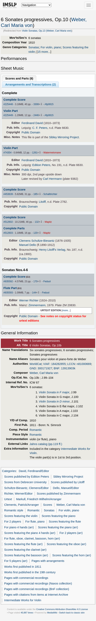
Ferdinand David (32, 123)
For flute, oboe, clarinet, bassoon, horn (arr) (32, 538)
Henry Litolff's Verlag (52, 249)
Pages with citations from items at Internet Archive (36, 594)
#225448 (8, 104)
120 (35, 233)
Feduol (47, 281)
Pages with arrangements (48, 560)
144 (34, 292)
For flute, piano (35, 521)
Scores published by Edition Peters (26, 476)
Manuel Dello (27, 244)
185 (35, 194)
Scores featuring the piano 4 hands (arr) (29, 533)
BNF (56, 368)
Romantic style (13, 510)
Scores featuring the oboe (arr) (66, 544)
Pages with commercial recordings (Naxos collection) (38, 583)
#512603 (8, 233)
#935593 (8, 292)
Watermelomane (52, 152)
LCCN (71, 364)
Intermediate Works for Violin (22, 600)
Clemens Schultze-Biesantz (37, 240)
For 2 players (12, 521)
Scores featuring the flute (65, 521)
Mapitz (48, 222)
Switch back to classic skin (72, 612)
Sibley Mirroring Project (64, 137)
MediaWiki (52, 612)
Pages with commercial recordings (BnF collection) (36, 589)
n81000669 (84, 364)
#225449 (8, 115)
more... (66, 310)
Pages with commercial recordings (26, 577)
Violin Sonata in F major (54, 392)
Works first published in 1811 (22, 566)
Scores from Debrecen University (25, 482)
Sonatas (33, 47)
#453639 (8, 194)
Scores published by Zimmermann (59, 493)
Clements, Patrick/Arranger (21, 504)
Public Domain (31, 132)
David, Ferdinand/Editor (34, 471)
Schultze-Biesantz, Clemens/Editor (26, 488)
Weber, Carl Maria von (44, 373)
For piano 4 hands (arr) (19, 527)
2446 (36, 115)
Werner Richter (29, 300)
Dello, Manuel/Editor (66, 488)
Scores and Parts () (19, 78)
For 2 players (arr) (71, 533)
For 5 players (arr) (15, 560)
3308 (36, 104)
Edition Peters (41, 165)
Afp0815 (49, 104)
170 (35, 281)
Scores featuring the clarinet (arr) (25, 549)
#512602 (8, 222)
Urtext (8, 499)
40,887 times (27, 612)
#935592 (8, 281)
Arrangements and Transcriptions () (30, 84)
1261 (34, 152)
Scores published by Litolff (67, 482)
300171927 (45, 368)
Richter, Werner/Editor (18, 493)
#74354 (7, 152)
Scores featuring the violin (20, 516)
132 (37, 222)
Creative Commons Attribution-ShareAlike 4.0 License (62, 609)
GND (33, 368)
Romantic (36, 429)
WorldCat (36, 364)
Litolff (42, 201)
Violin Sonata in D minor (54, 401)
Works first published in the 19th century (30, 572)
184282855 (58, 364)
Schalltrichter (50, 194)
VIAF (46, 364)
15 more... (43, 51)
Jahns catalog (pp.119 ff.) (46, 444)
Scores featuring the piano (58, 516)
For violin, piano (51, 47)
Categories (9, 471)
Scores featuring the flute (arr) (23, 544)
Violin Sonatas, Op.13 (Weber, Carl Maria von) (47, 30)
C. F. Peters (39, 127)
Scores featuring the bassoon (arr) (26, 555)
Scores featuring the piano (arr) (58, 527)
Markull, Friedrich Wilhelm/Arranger (38, 499)
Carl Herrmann (52, 178)
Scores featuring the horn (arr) (71, 555)
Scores (47, 504)
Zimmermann (36, 305)
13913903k (68, 368)
